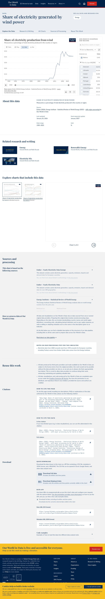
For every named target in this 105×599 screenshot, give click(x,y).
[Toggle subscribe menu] (84, 4)
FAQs (7, 576)
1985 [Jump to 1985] (10, 85)
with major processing (92, 109)
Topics (56, 566)
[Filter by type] (90, 62)
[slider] (15, 85)
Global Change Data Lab (31, 563)
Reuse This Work (77, 31)
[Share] (70, 92)
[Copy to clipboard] (88, 399)
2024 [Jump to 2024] (73, 85)
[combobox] (79, 3)
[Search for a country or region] (90, 45)
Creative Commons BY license (58, 378)
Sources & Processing (58, 31)
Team (72, 576)
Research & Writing (27, 31)
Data (36, 3)
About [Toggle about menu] (61, 3)
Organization (75, 569)
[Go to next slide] (94, 245)
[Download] (66, 92)
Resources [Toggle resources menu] (52, 3)
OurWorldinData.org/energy (11, 92)
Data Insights (92, 569)
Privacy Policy (86, 593)
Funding (73, 573)
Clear (98, 54)
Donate (92, 3)
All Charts (42, 31)
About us (74, 566)
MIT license (17, 572)
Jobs (72, 580)
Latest (56, 580)
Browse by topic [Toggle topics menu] (26, 3)
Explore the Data (8, 31)
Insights (43, 3)
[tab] (8, 47)
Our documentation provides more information (67, 498)
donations (29, 589)
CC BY (22, 92)
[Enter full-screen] (74, 92)
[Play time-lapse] (5, 85)
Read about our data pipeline (46, 337)
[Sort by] (88, 49)
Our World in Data (13, 3)
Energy (77, 17)
